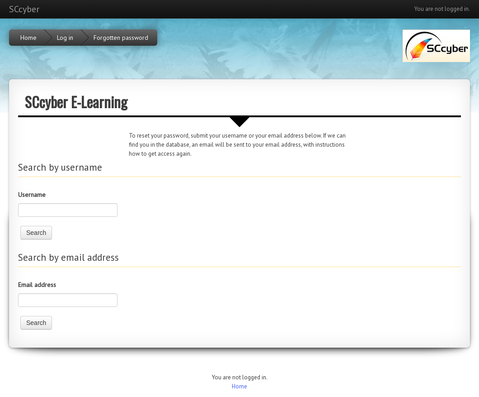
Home (239, 386)
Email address (37, 285)
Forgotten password (121, 37)
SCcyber (24, 9)
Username (32, 195)
